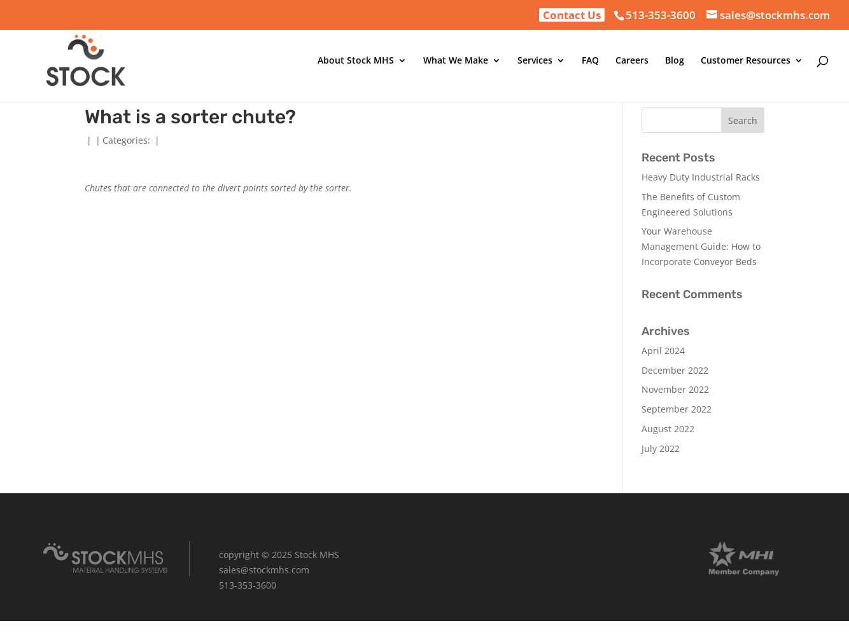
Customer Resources (745, 61)
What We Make (455, 61)
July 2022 (661, 448)
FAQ (590, 61)
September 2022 (677, 409)
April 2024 (663, 351)
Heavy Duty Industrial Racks (701, 177)
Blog (674, 61)
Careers (632, 61)
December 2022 (675, 370)
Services (534, 61)
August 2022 (668, 429)
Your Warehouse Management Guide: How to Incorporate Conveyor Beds (701, 246)
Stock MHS (317, 555)
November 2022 (675, 389)
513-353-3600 (661, 15)
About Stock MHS (356, 61)
